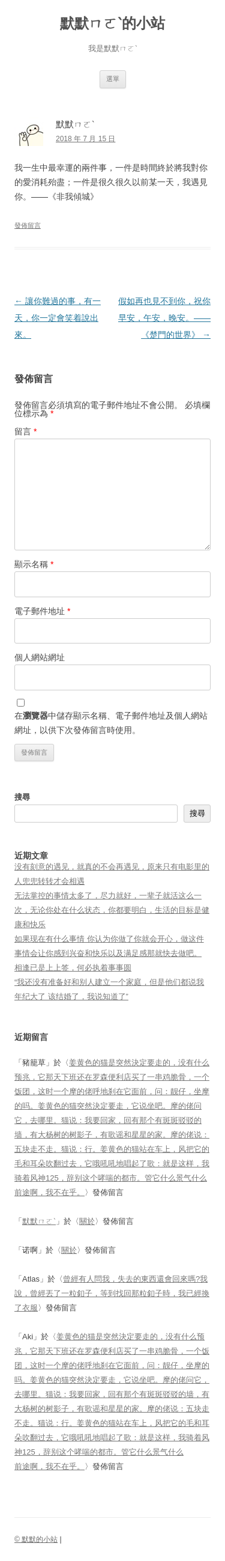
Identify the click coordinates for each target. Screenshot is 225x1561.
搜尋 (22, 797)
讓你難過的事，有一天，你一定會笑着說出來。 (57, 317)
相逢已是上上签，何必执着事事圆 (72, 967)
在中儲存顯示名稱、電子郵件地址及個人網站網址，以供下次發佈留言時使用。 (111, 723)
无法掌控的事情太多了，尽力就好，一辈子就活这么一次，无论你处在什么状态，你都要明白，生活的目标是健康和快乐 (111, 910)
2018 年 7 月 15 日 (85, 139)
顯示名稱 (33, 564)
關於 (87, 1221)
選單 (112, 78)
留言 (25, 431)
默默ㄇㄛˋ (39, 1221)
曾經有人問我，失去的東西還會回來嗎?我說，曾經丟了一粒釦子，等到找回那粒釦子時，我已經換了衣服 (111, 1293)
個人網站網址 (39, 657)
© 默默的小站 (36, 1539)
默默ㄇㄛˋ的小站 (112, 23)
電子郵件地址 (42, 611)
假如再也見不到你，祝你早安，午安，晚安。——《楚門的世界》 (164, 317)
